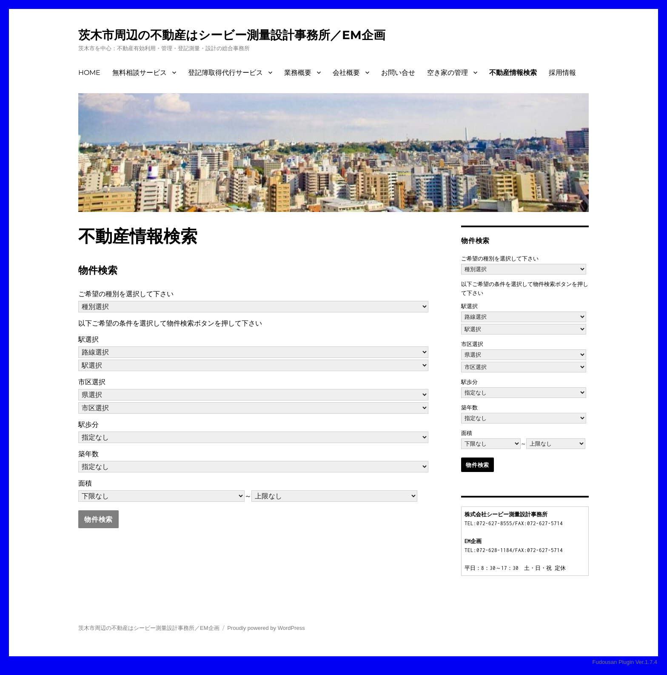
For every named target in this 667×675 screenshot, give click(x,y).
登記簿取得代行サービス (225, 73)
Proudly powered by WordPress (266, 628)
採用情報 (562, 73)
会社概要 (346, 73)
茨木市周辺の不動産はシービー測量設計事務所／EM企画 (231, 35)
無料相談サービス (139, 73)
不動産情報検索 (513, 73)
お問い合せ (398, 73)
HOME (89, 73)
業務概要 (297, 73)
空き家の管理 (447, 73)
